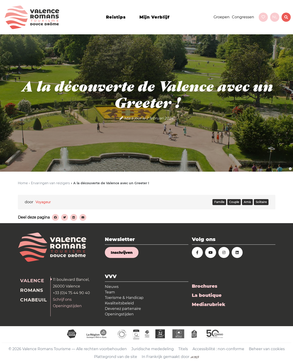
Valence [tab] (32, 280)
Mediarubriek (208, 304)
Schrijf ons (62, 299)
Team (110, 292)
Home (23, 183)
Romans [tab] (31, 290)
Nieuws (112, 286)
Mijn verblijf (154, 17)
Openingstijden (67, 306)
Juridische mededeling (152, 349)
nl (274, 17)
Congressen (243, 17)
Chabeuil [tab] (33, 300)
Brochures (204, 286)
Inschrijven (122, 252)
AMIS (247, 202)
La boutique (207, 295)
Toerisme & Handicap (124, 297)
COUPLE (234, 202)
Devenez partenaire (123, 308)
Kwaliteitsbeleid (119, 303)
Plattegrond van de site (115, 357)
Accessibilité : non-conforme (218, 349)
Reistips (116, 17)
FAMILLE (219, 202)
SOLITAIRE (261, 202)
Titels (183, 349)
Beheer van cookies (267, 349)
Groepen (222, 17)
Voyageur (43, 202)
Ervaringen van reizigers (50, 183)
